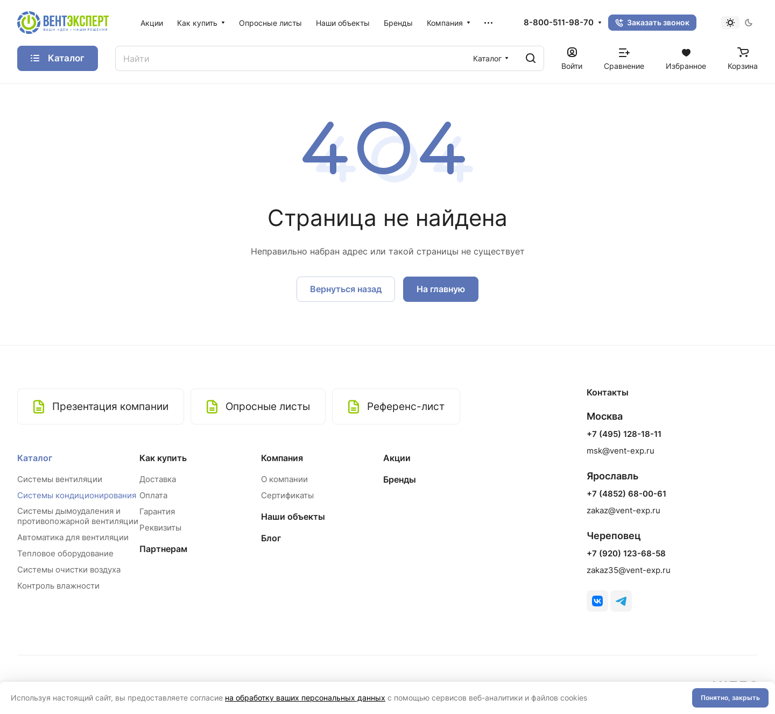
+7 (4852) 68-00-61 (626, 494)
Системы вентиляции (59, 479)
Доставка (157, 479)
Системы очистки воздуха (69, 569)
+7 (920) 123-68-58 (626, 554)
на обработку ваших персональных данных (305, 697)
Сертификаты (287, 495)
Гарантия (157, 511)
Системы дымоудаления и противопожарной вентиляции (77, 516)
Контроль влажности (58, 586)
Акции (397, 458)
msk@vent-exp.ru (620, 451)
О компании (284, 479)
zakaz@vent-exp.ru (623, 510)
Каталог (34, 458)
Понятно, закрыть (730, 698)
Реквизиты (160, 527)
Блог (271, 538)
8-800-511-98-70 (559, 22)
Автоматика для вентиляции (73, 537)
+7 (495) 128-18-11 (624, 434)
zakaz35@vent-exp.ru (629, 570)
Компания (282, 458)
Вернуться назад (346, 289)
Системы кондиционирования (76, 495)
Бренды (399, 479)
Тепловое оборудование (65, 553)
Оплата (153, 495)
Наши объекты (293, 516)
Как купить (163, 458)
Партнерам (163, 548)
